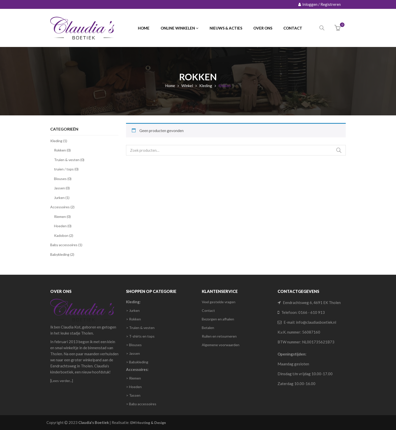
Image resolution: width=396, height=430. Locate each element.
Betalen (208, 327)
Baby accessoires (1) (66, 245)
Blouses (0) (62, 178)
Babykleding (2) (62, 254)
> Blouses (134, 345)
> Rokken (133, 319)
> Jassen (133, 353)
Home (170, 85)
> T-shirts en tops (140, 336)
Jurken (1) (61, 197)
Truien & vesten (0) (69, 160)
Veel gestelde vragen (218, 302)
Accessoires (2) (62, 207)
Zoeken (339, 150)
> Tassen (133, 395)
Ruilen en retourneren (219, 336)
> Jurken (133, 310)
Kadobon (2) (63, 235)
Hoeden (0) (62, 226)
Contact (208, 310)
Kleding (205, 85)
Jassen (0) (62, 188)
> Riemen (133, 378)
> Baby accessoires (141, 404)
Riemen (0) (62, 216)
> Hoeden (134, 387)
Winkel (187, 85)
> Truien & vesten (140, 327)
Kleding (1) (58, 141)
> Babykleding (137, 362)
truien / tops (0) (66, 169)
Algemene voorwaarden (220, 345)
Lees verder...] (62, 380)
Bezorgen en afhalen (218, 319)
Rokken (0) (62, 150)
